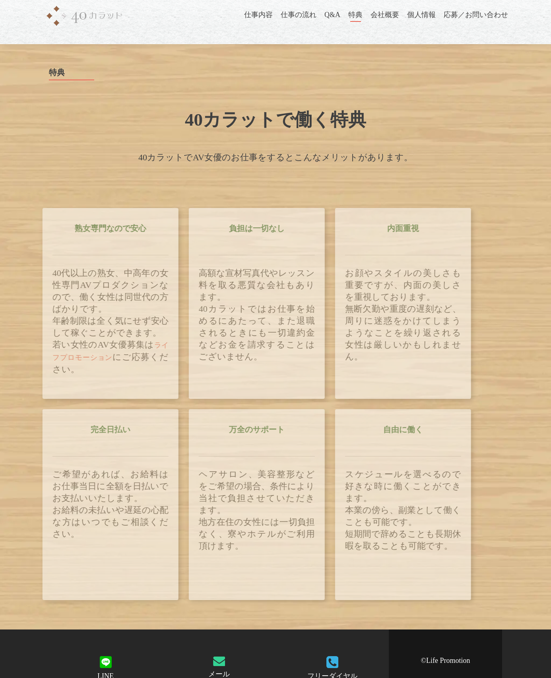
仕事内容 (258, 15)
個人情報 (421, 15)
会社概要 (385, 15)
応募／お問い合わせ (476, 15)
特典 (355, 15)
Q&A (332, 15)
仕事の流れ (298, 15)
